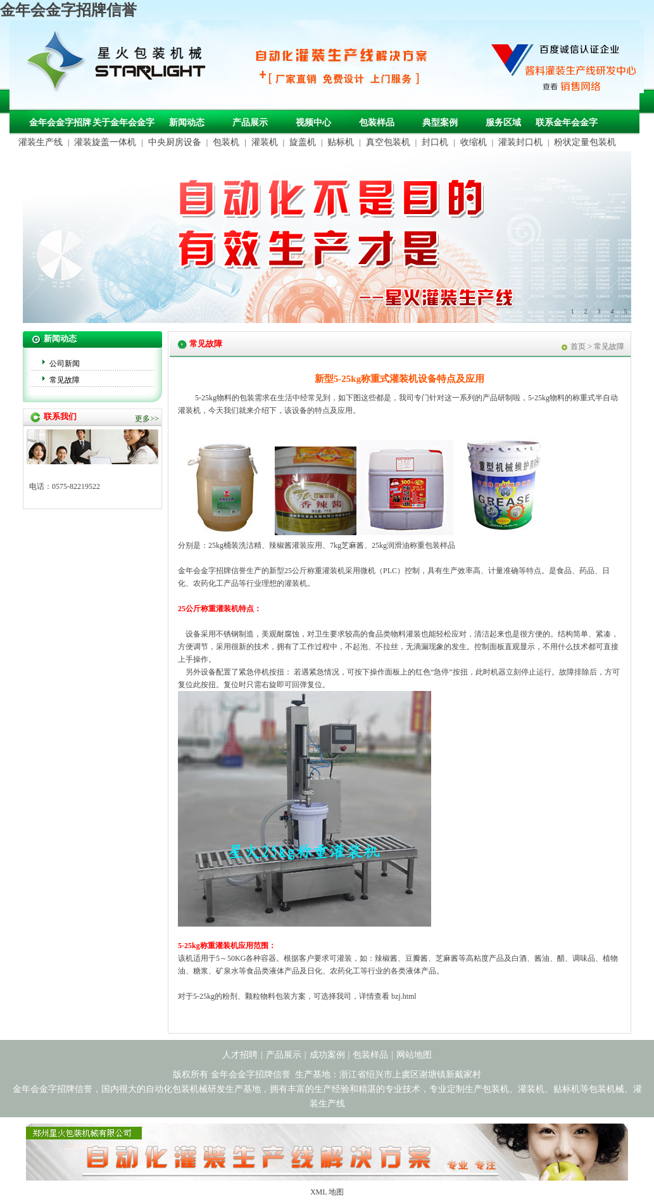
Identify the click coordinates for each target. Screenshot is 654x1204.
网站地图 (414, 1055)
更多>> (147, 418)
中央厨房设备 (174, 142)
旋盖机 (302, 142)
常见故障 (64, 380)
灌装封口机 (520, 142)
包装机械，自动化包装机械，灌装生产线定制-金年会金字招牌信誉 (121, 64)
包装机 (226, 142)
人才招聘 (240, 1055)
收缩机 (473, 142)
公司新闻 (64, 363)
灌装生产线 (40, 142)
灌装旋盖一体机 (105, 142)
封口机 (435, 142)
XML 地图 (327, 1192)
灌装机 (264, 142)
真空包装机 (388, 142)
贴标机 (340, 142)
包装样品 (376, 122)
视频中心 (313, 122)
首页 (578, 346)
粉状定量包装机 (585, 142)
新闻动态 (186, 122)
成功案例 (327, 1055)
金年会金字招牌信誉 (68, 10)
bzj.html (404, 996)
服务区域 (503, 122)
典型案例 (440, 122)
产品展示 (250, 122)
